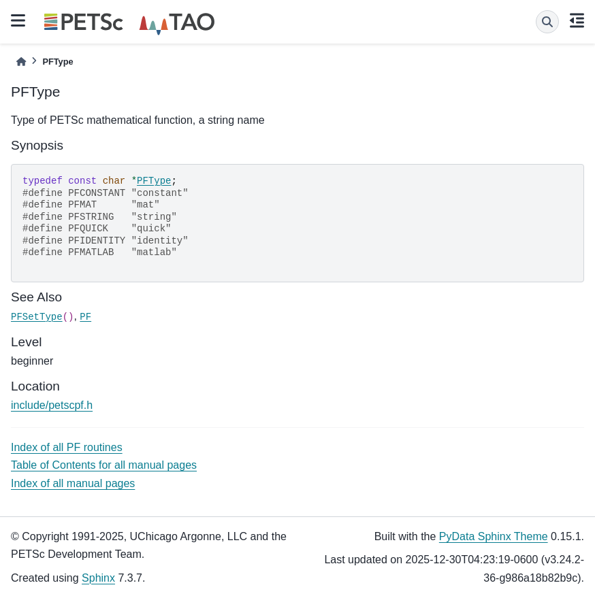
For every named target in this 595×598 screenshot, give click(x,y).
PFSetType (37, 317)
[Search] (547, 21)
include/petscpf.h (52, 405)
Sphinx (98, 578)
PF (85, 317)
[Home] (21, 61)
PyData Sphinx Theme (493, 536)
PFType (154, 181)
